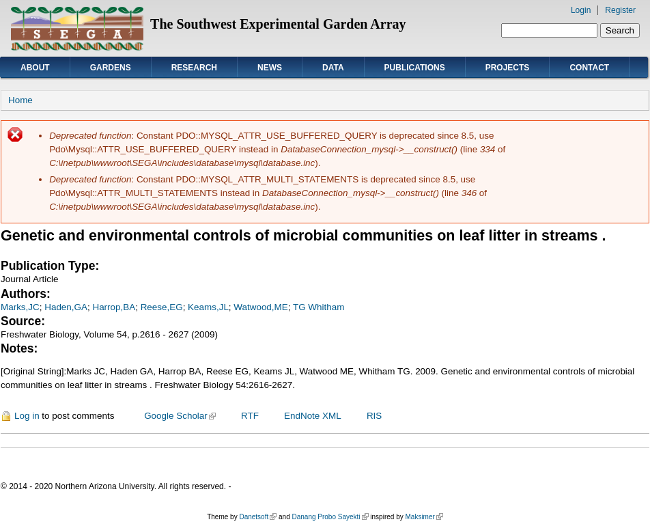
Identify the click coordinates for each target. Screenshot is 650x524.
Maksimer (423, 517)
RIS (374, 416)
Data (333, 67)
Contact (589, 67)
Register (620, 10)
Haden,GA (65, 307)
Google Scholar (180, 416)
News (269, 67)
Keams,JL (208, 307)
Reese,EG (162, 307)
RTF (250, 416)
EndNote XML (312, 416)
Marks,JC (20, 307)
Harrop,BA (113, 307)
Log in (27, 416)
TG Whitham (318, 307)
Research (194, 67)
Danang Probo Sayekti (330, 517)
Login (581, 10)
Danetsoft (258, 517)
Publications (414, 67)
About (35, 67)
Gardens (110, 67)
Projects (507, 67)
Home (20, 100)
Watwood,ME (260, 307)
